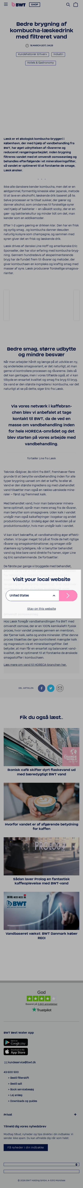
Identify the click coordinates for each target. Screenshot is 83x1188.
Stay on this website (41, 608)
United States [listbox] (19, 595)
